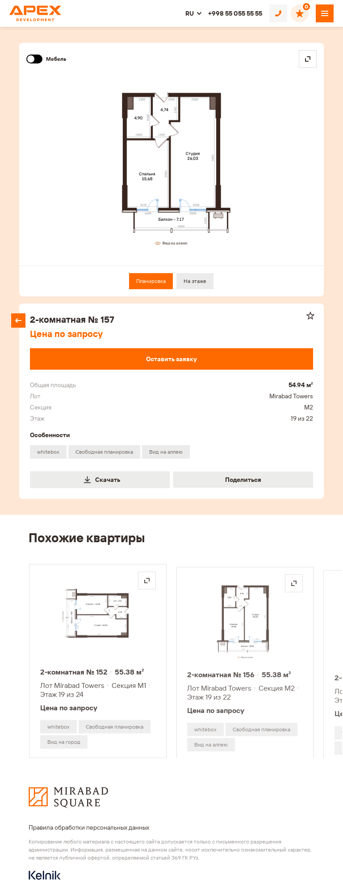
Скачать (101, 480)
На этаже (195, 281)
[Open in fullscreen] (308, 59)
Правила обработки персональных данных (89, 827)
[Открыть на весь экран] (147, 581)
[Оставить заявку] (172, 359)
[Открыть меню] (325, 13)
